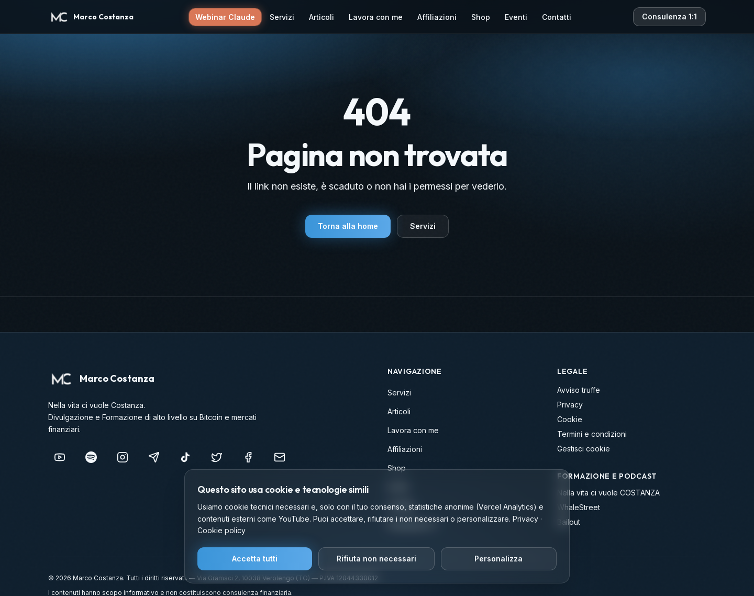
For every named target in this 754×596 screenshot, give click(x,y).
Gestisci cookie (583, 448)
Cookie (569, 419)
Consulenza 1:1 (669, 16)
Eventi (516, 17)
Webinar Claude (225, 17)
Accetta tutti (255, 558)
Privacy (570, 404)
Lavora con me (376, 17)
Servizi (282, 17)
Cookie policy (221, 530)
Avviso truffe (578, 389)
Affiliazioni (437, 17)
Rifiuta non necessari (376, 558)
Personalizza (498, 558)
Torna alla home (348, 226)
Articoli (321, 17)
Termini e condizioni (592, 433)
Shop (480, 17)
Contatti (556, 17)
